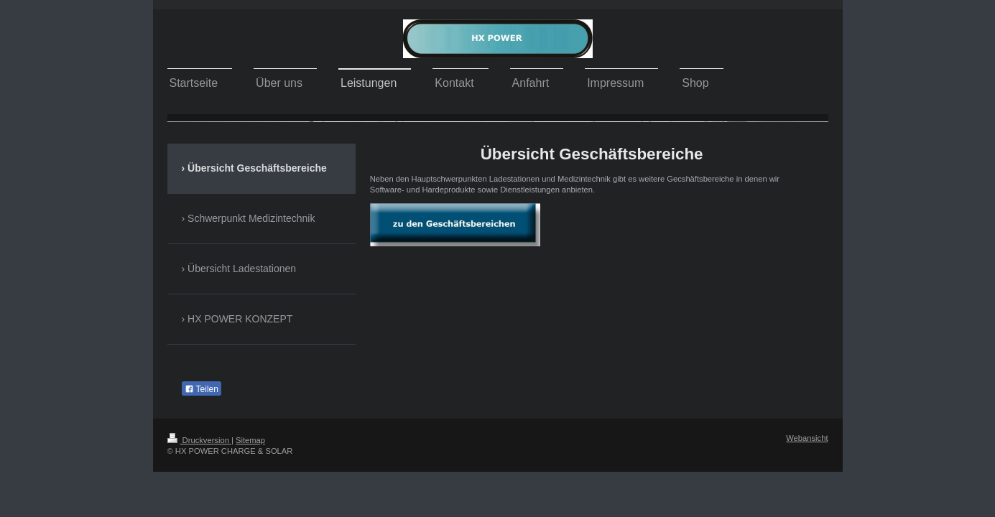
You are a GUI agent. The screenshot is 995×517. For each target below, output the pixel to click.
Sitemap (250, 440)
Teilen (201, 389)
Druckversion (199, 440)
